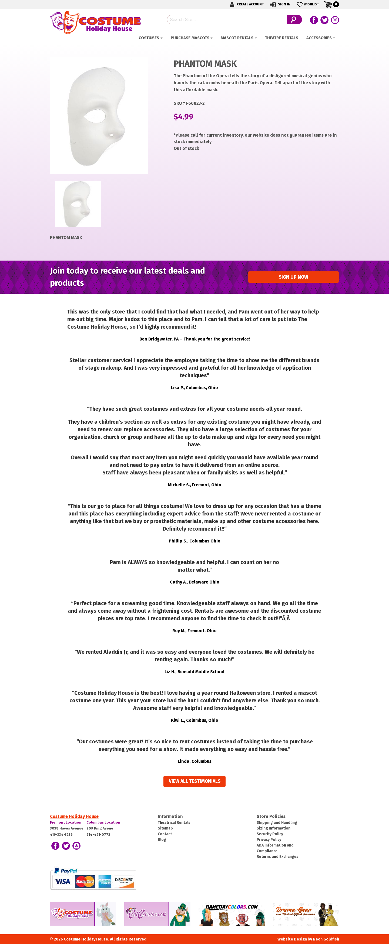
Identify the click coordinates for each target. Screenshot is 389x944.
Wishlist (307, 4)
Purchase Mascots (190, 37)
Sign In (279, 4)
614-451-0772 (98, 834)
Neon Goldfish (326, 939)
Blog (162, 839)
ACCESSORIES (319, 37)
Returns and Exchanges (278, 856)
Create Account (246, 4)
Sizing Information (273, 828)
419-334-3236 (61, 834)
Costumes (149, 37)
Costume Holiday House (74, 816)
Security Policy (270, 834)
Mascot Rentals (237, 37)
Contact (165, 834)
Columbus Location (103, 822)
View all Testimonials (194, 781)
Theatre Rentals (281, 37)
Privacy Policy (269, 839)
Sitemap (165, 828)
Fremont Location (65, 822)
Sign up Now (293, 277)
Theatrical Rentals (174, 822)
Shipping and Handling (277, 822)
